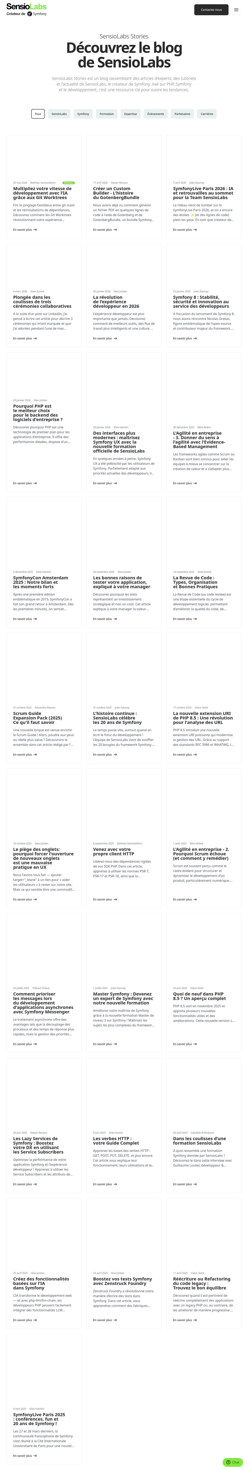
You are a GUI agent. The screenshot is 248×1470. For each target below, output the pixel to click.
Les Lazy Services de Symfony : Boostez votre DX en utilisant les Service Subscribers (38, 982)
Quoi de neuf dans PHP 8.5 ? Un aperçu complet (199, 860)
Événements (155, 114)
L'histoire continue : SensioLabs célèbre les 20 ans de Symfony (117, 636)
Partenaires (182, 114)
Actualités (12, 1408)
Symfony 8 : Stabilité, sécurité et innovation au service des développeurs (201, 301)
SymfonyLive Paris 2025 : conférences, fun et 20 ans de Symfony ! (39, 1202)
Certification (135, 1378)
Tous (38, 114)
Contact (132, 1433)
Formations (14, 1370)
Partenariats (14, 1433)
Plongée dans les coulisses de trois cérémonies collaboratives (42, 301)
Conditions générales (118, 1463)
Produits (12, 1387)
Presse (131, 1416)
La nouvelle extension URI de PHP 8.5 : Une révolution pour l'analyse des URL (203, 636)
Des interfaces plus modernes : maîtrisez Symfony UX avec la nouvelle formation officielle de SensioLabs (119, 415)
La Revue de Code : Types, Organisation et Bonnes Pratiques (195, 527)
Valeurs (132, 1408)
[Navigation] (236, 9)
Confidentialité (95, 1463)
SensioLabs (59, 114)
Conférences (135, 1362)
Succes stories (15, 1425)
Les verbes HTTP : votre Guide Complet (116, 978)
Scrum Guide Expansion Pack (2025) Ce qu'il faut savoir (37, 636)
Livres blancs (15, 1416)
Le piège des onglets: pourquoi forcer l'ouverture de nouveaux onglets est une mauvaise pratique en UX (43, 750)
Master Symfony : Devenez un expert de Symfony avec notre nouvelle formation (123, 862)
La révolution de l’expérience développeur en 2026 (116, 301)
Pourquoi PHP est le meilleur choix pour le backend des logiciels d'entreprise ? (38, 412)
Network (133, 1387)
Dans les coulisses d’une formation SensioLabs (199, 978)
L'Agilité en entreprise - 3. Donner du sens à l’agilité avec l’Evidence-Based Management (199, 412)
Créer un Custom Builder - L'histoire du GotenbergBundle (116, 192)
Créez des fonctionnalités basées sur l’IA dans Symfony (41, 1093)
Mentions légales (75, 1463)
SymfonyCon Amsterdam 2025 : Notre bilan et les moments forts (40, 527)
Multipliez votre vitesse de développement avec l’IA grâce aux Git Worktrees (42, 192)
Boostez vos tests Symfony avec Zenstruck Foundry (122, 1091)
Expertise (130, 114)
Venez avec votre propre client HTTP (113, 743)
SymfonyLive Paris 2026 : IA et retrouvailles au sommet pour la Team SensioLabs (203, 192)
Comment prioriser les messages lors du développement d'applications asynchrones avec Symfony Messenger (43, 867)
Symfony (83, 114)
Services (11, 1362)
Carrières (207, 114)
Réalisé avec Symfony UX (49, 1463)
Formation (107, 114)
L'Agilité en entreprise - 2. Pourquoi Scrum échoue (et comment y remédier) (201, 745)
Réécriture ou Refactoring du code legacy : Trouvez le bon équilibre (202, 1093)
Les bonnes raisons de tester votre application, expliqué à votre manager (121, 527)
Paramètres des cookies (19, 1463)
